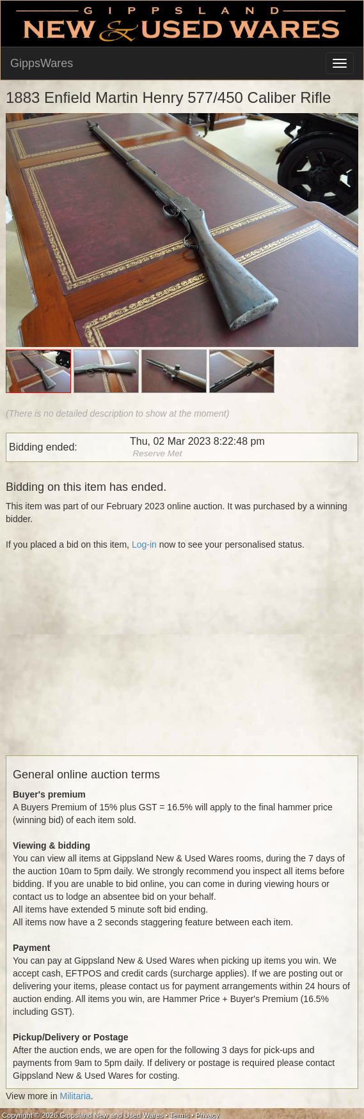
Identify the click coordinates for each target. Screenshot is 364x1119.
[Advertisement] (180, 665)
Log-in (144, 544)
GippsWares (41, 63)
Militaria (75, 1096)
